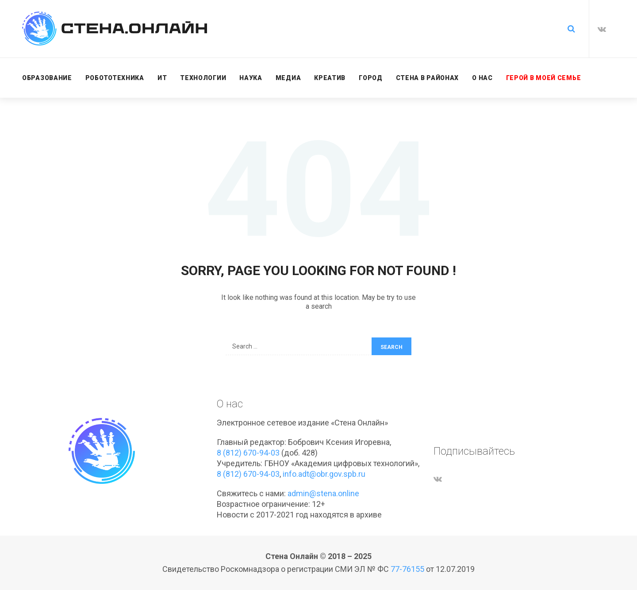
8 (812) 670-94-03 (248, 452)
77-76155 (407, 569)
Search (391, 347)
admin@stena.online (323, 493)
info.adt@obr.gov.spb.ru (324, 474)
